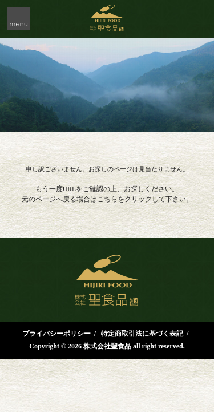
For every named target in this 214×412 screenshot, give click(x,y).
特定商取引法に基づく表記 (142, 334)
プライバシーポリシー (56, 334)
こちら (107, 199)
